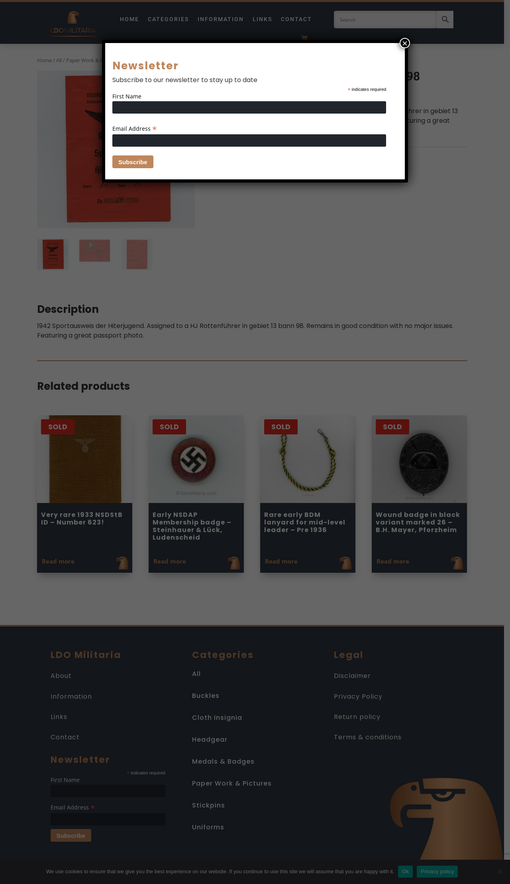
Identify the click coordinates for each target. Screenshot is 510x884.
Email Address (134, 128)
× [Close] (405, 43)
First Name (126, 96)
